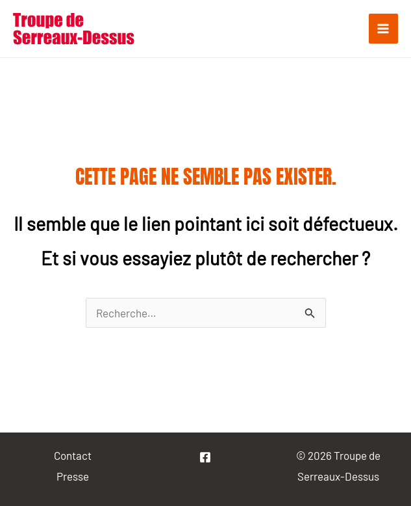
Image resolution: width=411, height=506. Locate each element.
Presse (72, 476)
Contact (73, 455)
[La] (205, 457)
